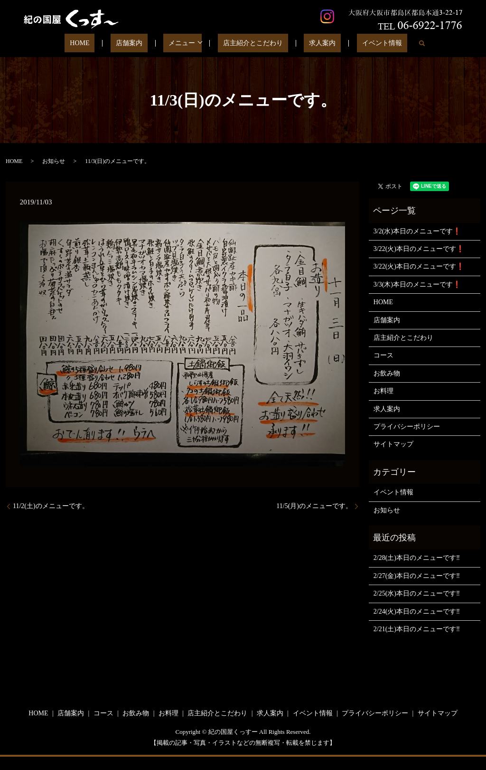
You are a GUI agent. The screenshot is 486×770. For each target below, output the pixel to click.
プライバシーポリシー (407, 426)
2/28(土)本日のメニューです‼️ (417, 557)
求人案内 (309, 43)
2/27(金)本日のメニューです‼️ (417, 575)
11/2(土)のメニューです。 (51, 506)
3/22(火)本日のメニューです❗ (419, 248)
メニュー (184, 43)
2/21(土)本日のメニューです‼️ (417, 629)
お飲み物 (387, 373)
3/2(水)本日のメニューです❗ (417, 231)
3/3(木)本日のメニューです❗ (417, 284)
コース (383, 355)
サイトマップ (393, 444)
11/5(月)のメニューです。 (314, 506)
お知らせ (53, 161)
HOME (102, 43)
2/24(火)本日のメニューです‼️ (417, 611)
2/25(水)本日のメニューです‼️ (417, 593)
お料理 (383, 391)
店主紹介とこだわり (250, 43)
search (393, 43)
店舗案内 (142, 43)
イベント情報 (359, 43)
